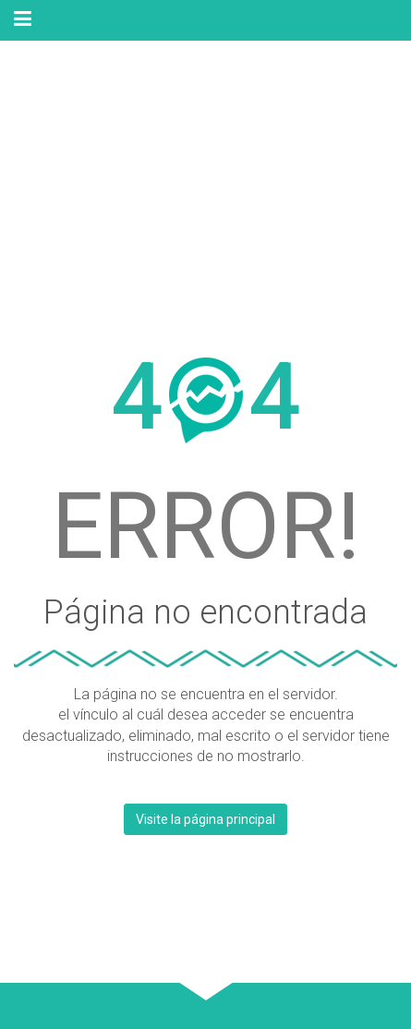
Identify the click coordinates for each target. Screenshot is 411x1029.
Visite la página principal (205, 819)
